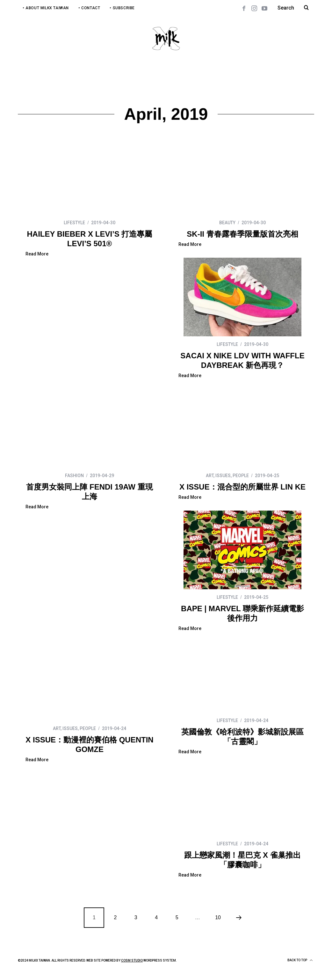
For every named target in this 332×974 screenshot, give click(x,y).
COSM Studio (132, 960)
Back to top (300, 960)
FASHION (74, 475)
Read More (36, 254)
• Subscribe (122, 8)
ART (209, 475)
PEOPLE (241, 475)
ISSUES (223, 475)
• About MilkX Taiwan (46, 8)
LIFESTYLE (74, 222)
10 (218, 917)
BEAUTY (227, 222)
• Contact (89, 8)
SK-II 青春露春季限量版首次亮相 (242, 234)
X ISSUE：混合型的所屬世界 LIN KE (242, 487)
